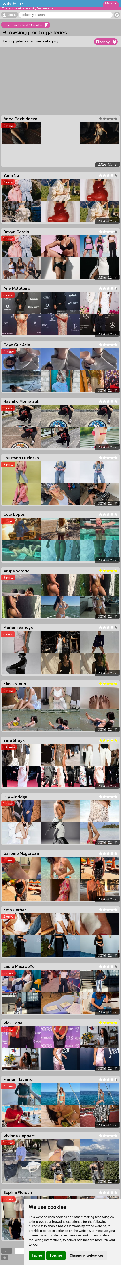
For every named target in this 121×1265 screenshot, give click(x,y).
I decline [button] (56, 1255)
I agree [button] (37, 1255)
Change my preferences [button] (86, 1255)
